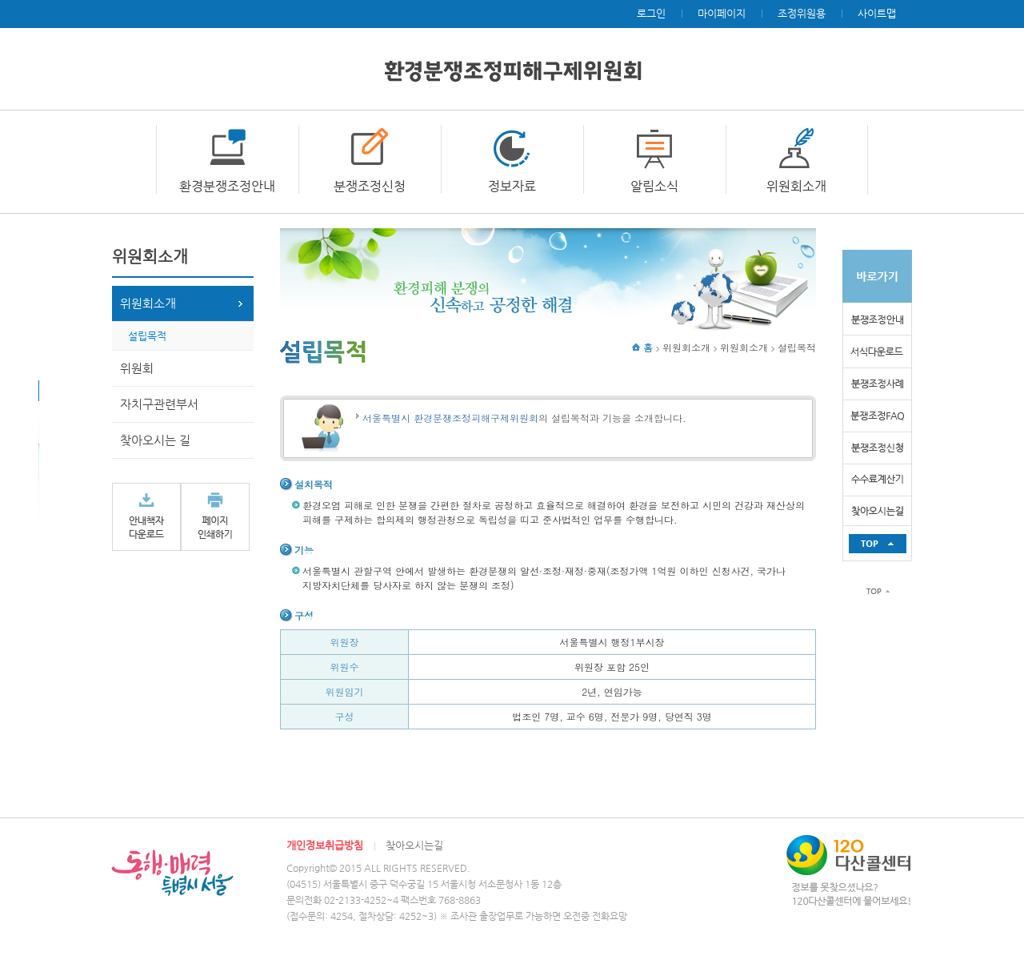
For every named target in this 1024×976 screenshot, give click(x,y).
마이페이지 (722, 13)
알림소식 (654, 186)
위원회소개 (796, 186)
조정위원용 (802, 13)
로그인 (651, 13)
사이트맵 (877, 13)
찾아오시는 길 (155, 440)
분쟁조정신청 (370, 186)
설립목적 (147, 336)
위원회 (137, 368)
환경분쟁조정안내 (227, 186)
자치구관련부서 (159, 404)
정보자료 (512, 186)
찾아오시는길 (414, 845)
